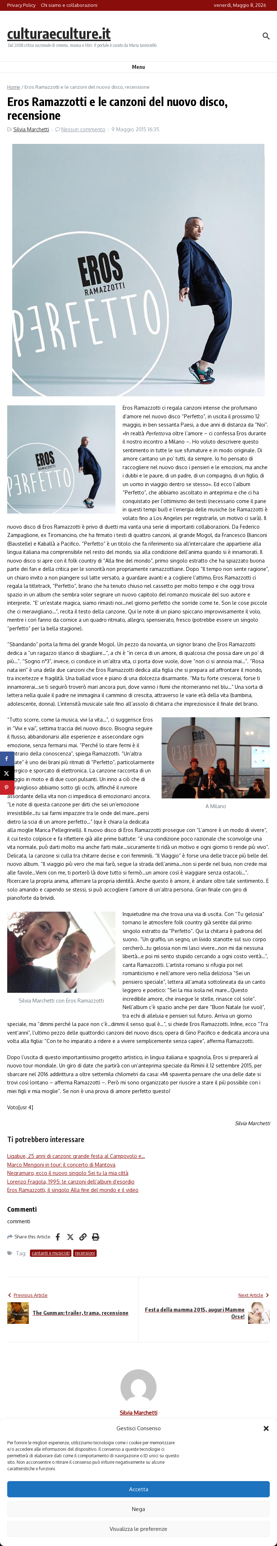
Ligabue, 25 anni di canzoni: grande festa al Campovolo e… (76, 1156)
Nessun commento (83, 129)
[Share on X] (7, 773)
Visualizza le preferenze (138, 1528)
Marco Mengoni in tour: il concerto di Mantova (61, 1165)
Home (13, 87)
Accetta (138, 1489)
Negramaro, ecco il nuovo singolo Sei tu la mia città (67, 1173)
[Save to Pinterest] (7, 787)
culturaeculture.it (59, 33)
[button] (266, 1428)
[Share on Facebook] (7, 759)
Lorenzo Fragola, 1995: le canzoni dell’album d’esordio (71, 1182)
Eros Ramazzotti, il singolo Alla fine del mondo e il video (72, 1190)
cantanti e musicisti (51, 1253)
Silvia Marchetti (31, 129)
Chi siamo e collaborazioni (69, 5)
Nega (138, 1509)
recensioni (85, 1253)
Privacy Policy (21, 5)
